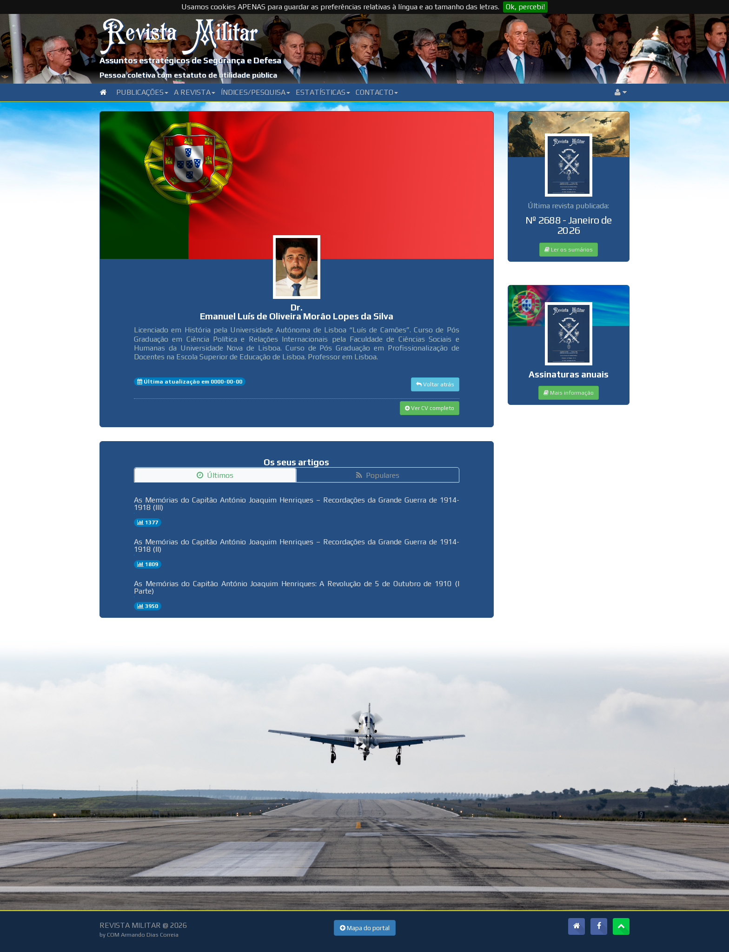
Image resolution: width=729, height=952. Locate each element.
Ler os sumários (568, 249)
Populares (377, 475)
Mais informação (568, 393)
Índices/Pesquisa (255, 92)
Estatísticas (323, 92)
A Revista (194, 92)
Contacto (377, 92)
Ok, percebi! (525, 6)
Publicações (142, 92)
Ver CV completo (429, 408)
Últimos (215, 475)
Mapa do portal (365, 928)
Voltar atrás (435, 384)
